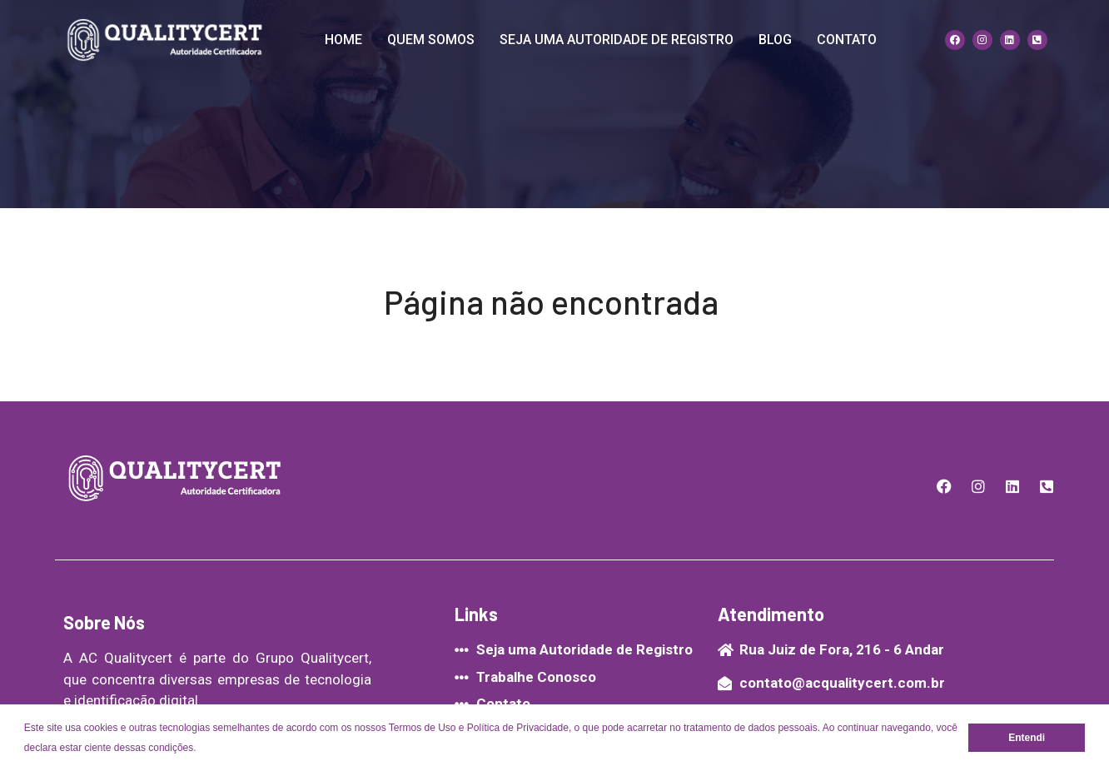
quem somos (431, 39)
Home (343, 39)
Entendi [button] (1026, 738)
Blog (775, 39)
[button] (201, 749)
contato (847, 39)
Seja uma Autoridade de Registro (617, 39)
